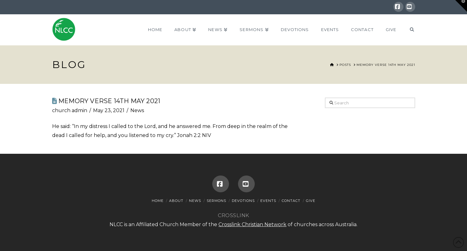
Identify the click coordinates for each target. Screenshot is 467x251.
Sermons (216, 201)
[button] (461, 6)
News (137, 110)
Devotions (243, 201)
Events (268, 201)
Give (310, 201)
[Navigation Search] (408, 29)
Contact (291, 201)
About (176, 201)
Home (158, 201)
